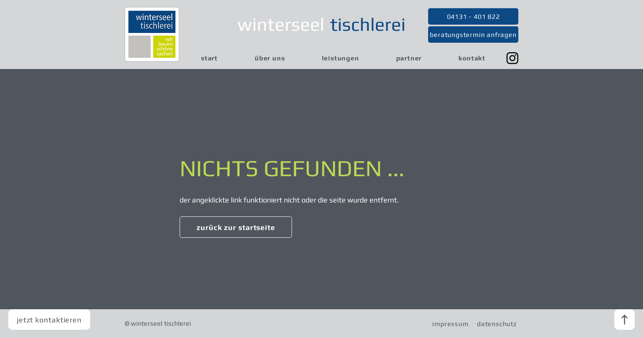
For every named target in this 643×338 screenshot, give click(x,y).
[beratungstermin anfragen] (473, 34)
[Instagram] (512, 58)
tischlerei (368, 24)
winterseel (280, 24)
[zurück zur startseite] (236, 227)
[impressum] (450, 323)
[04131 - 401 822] (473, 16)
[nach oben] (624, 319)
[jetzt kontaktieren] (49, 319)
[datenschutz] (496, 323)
